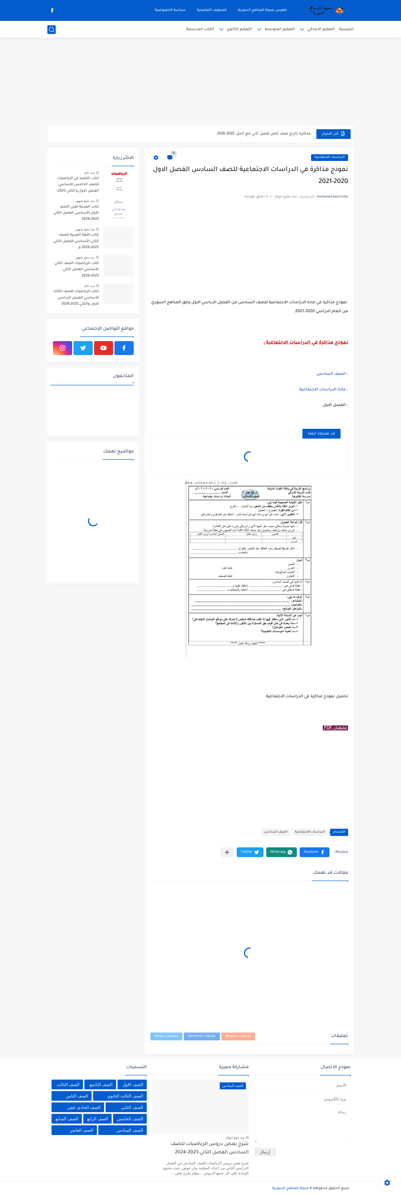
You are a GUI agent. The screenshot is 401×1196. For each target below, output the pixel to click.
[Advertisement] (200, 82)
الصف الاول (133, 1084)
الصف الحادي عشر (84, 1107)
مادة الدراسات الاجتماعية (322, 390)
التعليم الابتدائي (321, 29)
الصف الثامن (77, 1096)
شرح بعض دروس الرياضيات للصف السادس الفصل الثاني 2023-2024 (210, 1148)
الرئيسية (346, 29)
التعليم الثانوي (239, 29)
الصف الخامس (130, 1118)
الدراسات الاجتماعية (329, 157)
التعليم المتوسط (280, 29)
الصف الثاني (132, 1107)
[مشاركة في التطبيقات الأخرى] (227, 852)
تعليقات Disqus (166, 1036)
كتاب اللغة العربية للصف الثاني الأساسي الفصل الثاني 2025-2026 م (76, 241)
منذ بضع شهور (85, 201)
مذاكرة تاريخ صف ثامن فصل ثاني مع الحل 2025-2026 (264, 134)
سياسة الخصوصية (170, 10)
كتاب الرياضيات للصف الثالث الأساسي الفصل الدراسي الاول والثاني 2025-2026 (76, 298)
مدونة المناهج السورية (290, 1188)
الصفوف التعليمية (212, 10)
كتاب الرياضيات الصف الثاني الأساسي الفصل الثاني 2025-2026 (76, 269)
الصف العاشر (81, 1130)
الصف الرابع (97, 1118)
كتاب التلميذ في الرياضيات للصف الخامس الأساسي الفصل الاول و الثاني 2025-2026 (78, 186)
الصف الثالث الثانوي (125, 1096)
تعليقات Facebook (202, 1036)
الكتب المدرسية (200, 29)
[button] (314, 852)
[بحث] (51, 29)
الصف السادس (331, 374)
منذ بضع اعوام (235, 1137)
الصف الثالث (68, 1084)
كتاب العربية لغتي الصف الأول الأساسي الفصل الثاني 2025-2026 (76, 213)
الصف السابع (66, 1118)
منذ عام (89, 173)
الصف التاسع (101, 1084)
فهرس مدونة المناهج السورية (262, 10)
